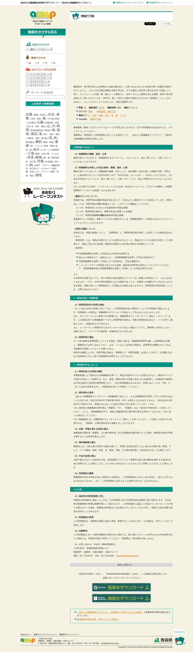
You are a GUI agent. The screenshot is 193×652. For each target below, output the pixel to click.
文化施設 (49, 161)
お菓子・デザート (42, 165)
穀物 (39, 157)
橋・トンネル (53, 154)
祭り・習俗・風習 (51, 134)
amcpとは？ (25, 634)
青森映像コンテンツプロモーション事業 (43, 18)
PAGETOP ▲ (179, 632)
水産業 (47, 130)
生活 (51, 114)
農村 (38, 141)
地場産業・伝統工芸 (106, 111)
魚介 (36, 149)
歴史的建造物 (37, 130)
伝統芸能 (55, 150)
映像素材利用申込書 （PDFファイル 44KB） (98, 619)
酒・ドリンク (37, 146)
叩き (107, 115)
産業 (90, 111)
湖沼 (34, 134)
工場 (31, 153)
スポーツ (45, 150)
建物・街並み (40, 115)
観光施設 (30, 142)
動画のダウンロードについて (129, 3)
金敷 (101, 115)
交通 (29, 114)
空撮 (40, 161)
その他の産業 (53, 119)
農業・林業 (48, 142)
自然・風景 (36, 119)
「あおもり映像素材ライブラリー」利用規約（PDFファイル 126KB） (110, 612)
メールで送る (166, 24)
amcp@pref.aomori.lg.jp (127, 556)
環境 (38, 175)
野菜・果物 (49, 146)
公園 (40, 122)
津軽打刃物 (95, 119)
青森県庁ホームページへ (161, 3)
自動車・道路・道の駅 (37, 138)
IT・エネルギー (44, 168)
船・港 (47, 158)
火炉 (94, 115)
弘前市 (101, 107)
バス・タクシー (42, 172)
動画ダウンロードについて (44, 634)
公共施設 (31, 122)
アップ (123, 115)
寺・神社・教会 (38, 126)
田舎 (31, 157)
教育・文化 (40, 154)
